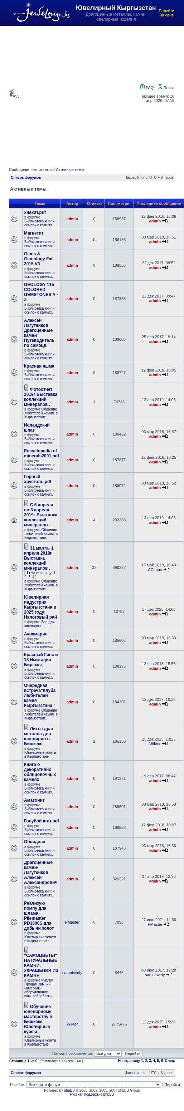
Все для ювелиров (39, 624)
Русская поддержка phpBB (92, 1094)
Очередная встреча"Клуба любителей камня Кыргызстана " (39, 695)
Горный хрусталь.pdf (37, 479)
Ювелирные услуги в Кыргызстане (40, 754)
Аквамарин (36, 633)
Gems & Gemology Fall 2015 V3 (39, 258)
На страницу (129, 1061)
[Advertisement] (69, 93)
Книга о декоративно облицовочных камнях (40, 772)
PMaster (72, 922)
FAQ (147, 87)
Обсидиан (34, 841)
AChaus (155, 569)
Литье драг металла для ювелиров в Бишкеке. (38, 736)
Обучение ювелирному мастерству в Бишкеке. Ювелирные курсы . (38, 1019)
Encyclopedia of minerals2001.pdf (41, 453)
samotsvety (72, 972)
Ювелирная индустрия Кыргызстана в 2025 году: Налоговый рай (40, 607)
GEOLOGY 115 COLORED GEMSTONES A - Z (41, 292)
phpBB (69, 1090)
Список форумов (26, 178)
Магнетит (34, 233)
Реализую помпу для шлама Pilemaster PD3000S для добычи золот (39, 916)
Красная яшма (39, 366)
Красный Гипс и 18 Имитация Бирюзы (41, 659)
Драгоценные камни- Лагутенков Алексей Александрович (40, 872)
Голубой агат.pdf (41, 821)
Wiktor (154, 744)
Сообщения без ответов (31, 169)
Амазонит (34, 800)
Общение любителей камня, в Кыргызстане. (41, 413)
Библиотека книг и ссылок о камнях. (39, 223)
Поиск (166, 87)
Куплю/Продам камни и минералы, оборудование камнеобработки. (38, 988)
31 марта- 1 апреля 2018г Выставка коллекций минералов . (39, 558)
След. (170, 1061)
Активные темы (70, 169)
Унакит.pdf (35, 212)
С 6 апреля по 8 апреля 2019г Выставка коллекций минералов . (40, 514)
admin (72, 219)
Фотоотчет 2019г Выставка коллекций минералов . (40, 397)
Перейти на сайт (166, 13)
